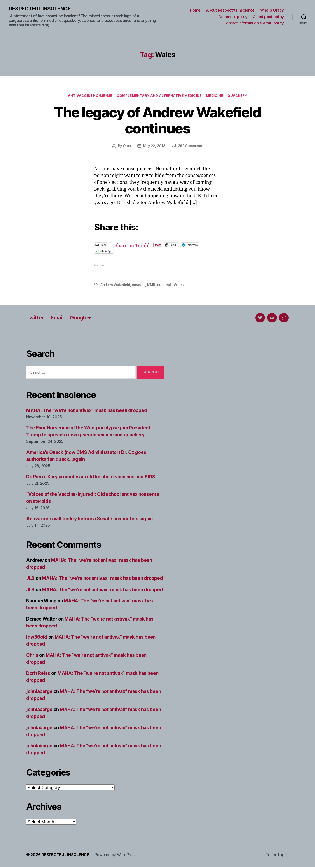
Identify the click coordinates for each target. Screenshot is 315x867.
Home (195, 10)
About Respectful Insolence (230, 10)
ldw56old (36, 637)
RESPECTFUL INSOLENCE (40, 8)
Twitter (35, 317)
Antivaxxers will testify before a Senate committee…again (89, 518)
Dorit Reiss (38, 673)
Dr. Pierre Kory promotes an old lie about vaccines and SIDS (90, 476)
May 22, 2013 (154, 145)
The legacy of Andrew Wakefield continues (157, 120)
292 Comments (190, 145)
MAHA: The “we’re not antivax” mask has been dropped (86, 410)
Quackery (237, 96)
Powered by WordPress (115, 854)
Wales (179, 285)
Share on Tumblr (147, 244)
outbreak (164, 285)
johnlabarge (39, 691)
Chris (32, 655)
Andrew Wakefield (115, 285)
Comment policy (232, 16)
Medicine (214, 96)
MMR (151, 285)
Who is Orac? (272, 10)
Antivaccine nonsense (90, 96)
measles (138, 285)
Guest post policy (268, 16)
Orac (127, 145)
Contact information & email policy (254, 23)
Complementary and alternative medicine (159, 96)
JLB (30, 578)
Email (57, 317)
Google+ (80, 317)
